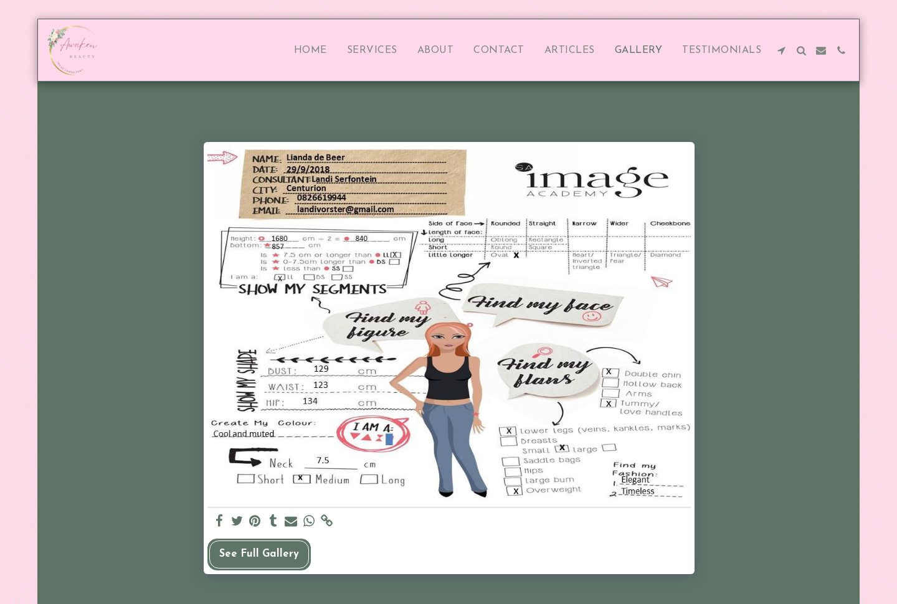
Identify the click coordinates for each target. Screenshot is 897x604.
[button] (781, 50)
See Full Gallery (259, 554)
